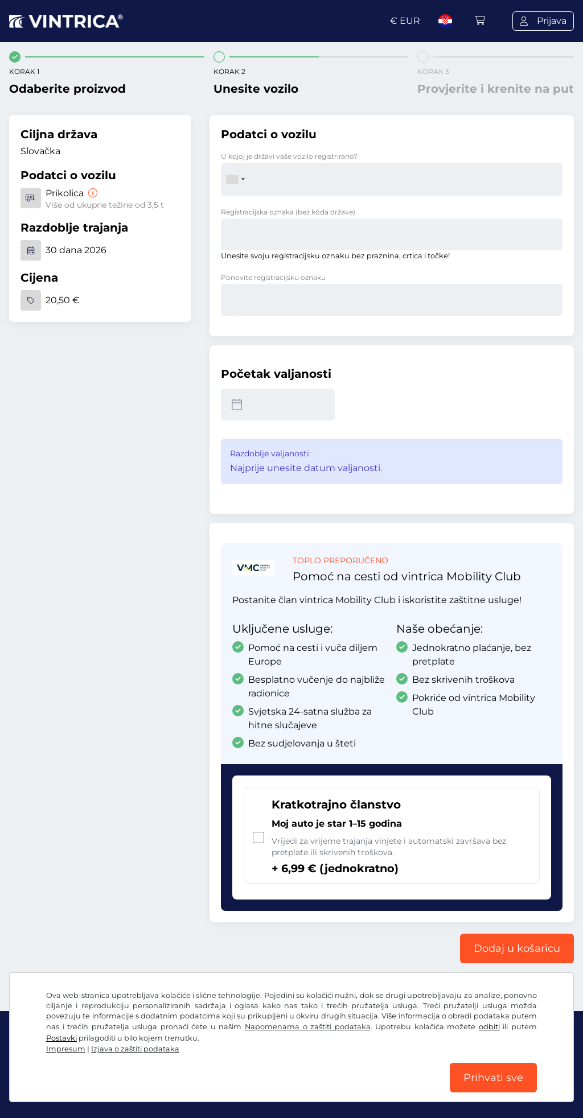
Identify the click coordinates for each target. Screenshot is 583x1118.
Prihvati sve (493, 1077)
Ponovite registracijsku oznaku (273, 277)
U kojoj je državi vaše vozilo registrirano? (289, 156)
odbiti (489, 1026)
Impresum (65, 1049)
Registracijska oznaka (288, 212)
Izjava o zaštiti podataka (135, 1049)
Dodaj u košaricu (517, 948)
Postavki (61, 1038)
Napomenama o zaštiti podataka (308, 1026)
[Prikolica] (91, 193)
